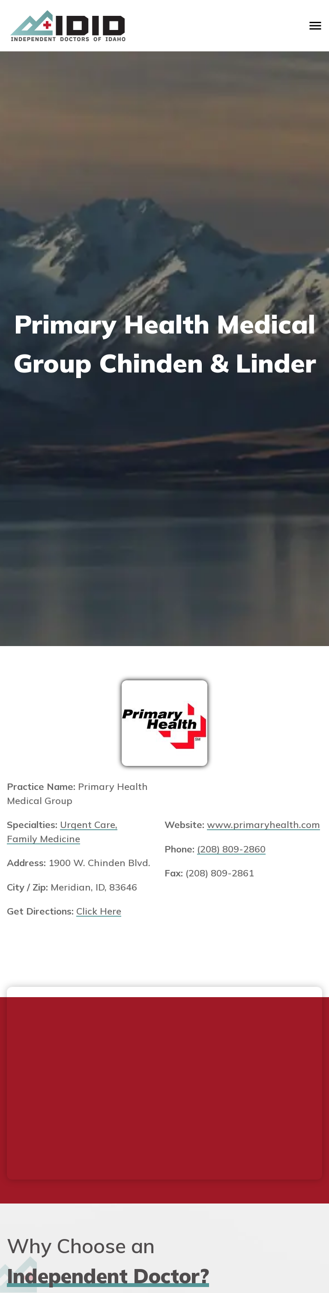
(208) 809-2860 (231, 849)
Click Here (98, 911)
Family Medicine (43, 838)
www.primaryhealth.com (263, 824)
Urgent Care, (88, 824)
